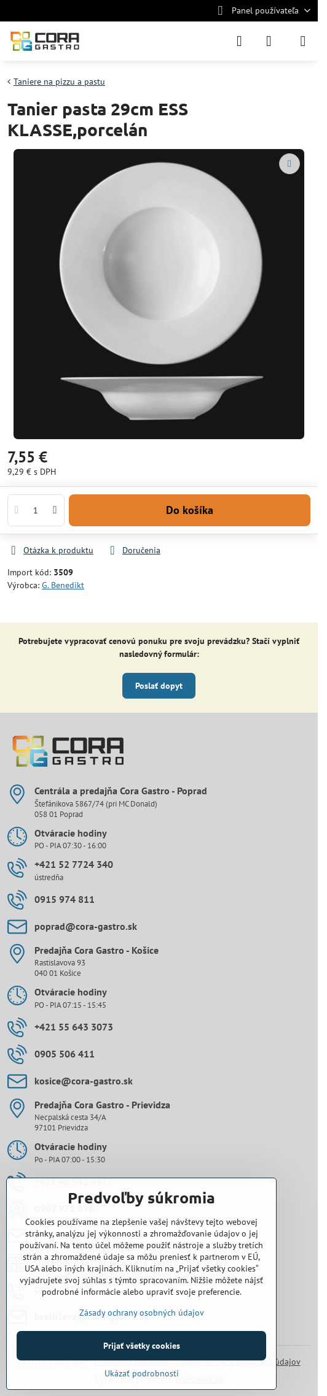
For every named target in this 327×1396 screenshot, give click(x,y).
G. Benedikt (63, 585)
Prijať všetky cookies (141, 1345)
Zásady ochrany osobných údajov (141, 1312)
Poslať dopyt (159, 685)
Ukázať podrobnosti (141, 1373)
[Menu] (303, 41)
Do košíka (189, 510)
